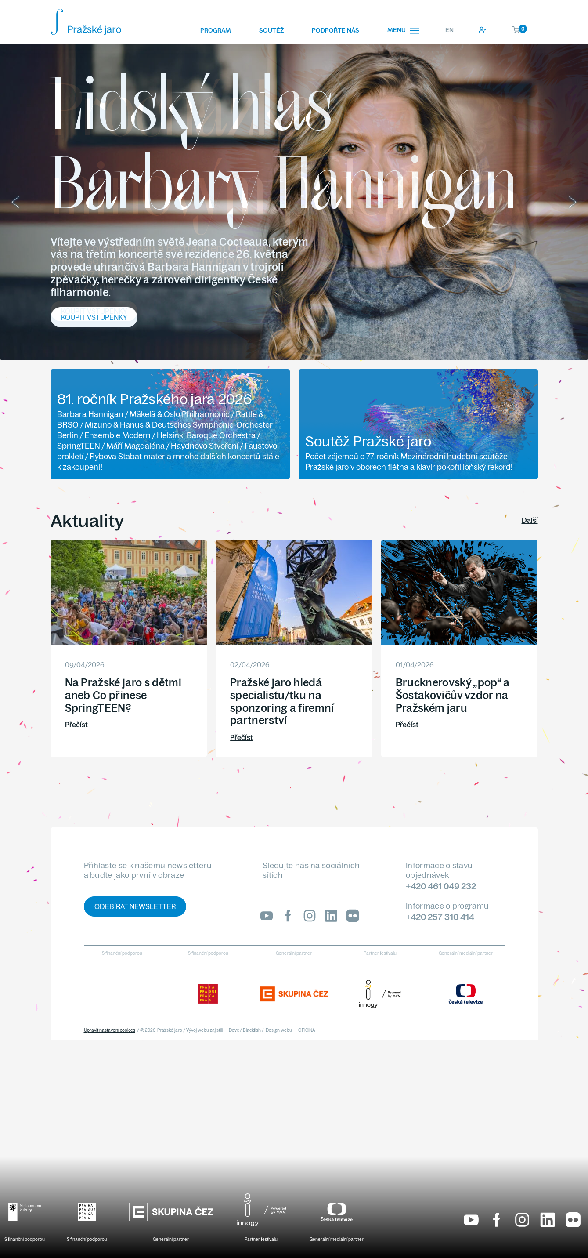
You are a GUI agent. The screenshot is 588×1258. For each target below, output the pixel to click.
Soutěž (271, 30)
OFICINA (306, 1030)
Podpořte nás (335, 30)
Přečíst (76, 724)
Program (215, 30)
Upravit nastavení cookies (109, 1030)
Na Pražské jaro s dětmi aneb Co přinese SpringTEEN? (123, 695)
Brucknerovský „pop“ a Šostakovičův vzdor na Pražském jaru (453, 695)
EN (449, 30)
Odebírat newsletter (135, 906)
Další (530, 520)
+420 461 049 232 (441, 886)
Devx (234, 1030)
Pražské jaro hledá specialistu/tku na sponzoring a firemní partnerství (282, 701)
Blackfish (252, 1030)
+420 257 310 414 (440, 916)
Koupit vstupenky (94, 311)
